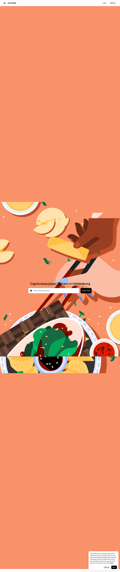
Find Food (86, 291)
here (111, 563)
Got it (114, 567)
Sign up (112, 3)
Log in (104, 3)
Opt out (106, 567)
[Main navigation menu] (4, 3)
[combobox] (55, 291)
